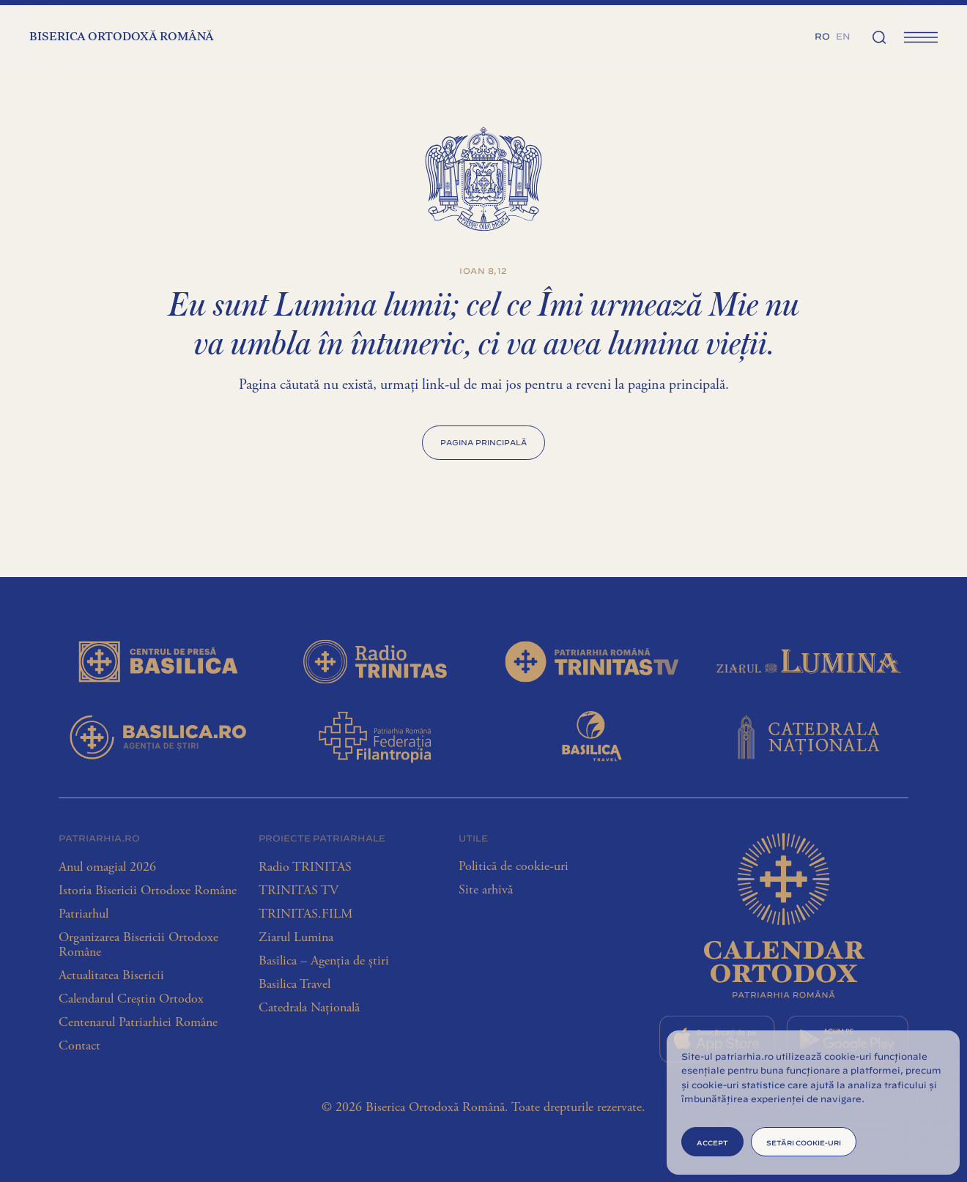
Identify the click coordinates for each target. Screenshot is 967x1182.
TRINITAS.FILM (305, 914)
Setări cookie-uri (803, 1142)
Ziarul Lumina (296, 937)
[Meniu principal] (921, 36)
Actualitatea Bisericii (111, 975)
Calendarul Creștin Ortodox (131, 999)
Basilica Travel (294, 984)
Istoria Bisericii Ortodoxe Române (148, 890)
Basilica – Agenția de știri (324, 961)
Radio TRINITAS (305, 867)
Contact (79, 1045)
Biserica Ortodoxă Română (121, 37)
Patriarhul (83, 914)
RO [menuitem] (822, 35)
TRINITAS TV (298, 890)
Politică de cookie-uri (513, 866)
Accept (712, 1142)
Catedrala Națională (309, 1007)
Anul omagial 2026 (107, 867)
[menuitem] (822, 35)
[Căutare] (879, 36)
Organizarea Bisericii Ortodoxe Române (138, 944)
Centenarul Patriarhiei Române (138, 1022)
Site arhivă (486, 889)
